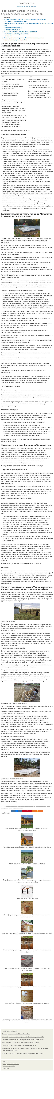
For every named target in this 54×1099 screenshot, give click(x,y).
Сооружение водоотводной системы (16, 34)
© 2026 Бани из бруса (7, 1061)
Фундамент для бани (19, 806)
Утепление (8, 36)
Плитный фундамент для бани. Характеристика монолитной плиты (25, 19)
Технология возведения (12, 29)
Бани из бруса (27, 3)
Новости (27, 6)
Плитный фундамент (10, 806)
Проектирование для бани (13, 27)
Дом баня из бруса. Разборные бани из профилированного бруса (22, 1053)
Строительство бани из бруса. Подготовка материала (19, 1045)
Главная (20, 6)
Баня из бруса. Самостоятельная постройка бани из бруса (20, 1042)
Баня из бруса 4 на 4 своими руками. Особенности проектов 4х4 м (23, 1037)
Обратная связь (6, 1068)
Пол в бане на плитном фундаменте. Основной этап (20, 31)
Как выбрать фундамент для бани (16, 21)
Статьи (33, 6)
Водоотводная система (18, 808)
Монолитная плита (29, 806)
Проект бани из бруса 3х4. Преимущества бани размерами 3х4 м (22, 1039)
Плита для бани (46, 806)
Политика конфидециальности (9, 1066)
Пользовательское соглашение (13, 1064)
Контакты (4, 1064)
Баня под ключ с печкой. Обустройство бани (16, 1034)
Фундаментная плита (38, 806)
